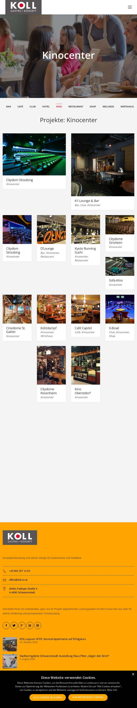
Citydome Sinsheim (116, 241)
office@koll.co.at (18, 579)
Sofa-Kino (116, 280)
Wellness (108, 106)
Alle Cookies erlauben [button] (48, 697)
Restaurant (75, 106)
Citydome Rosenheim (48, 391)
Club (33, 106)
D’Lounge (47, 249)
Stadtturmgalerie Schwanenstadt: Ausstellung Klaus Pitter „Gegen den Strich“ (64, 656)
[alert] (68, 689)
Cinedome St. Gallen (16, 330)
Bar (8, 106)
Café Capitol (83, 328)
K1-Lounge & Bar (87, 201)
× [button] (133, 674)
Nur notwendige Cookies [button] (87, 697)
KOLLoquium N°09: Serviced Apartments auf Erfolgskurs (53, 639)
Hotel (46, 106)
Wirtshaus (127, 106)
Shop (93, 106)
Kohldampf (48, 328)
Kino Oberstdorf (82, 391)
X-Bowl (114, 328)
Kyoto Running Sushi (85, 251)
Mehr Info (112, 689)
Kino (59, 106)
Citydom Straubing (19, 180)
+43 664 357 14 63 (19, 570)
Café (20, 106)
